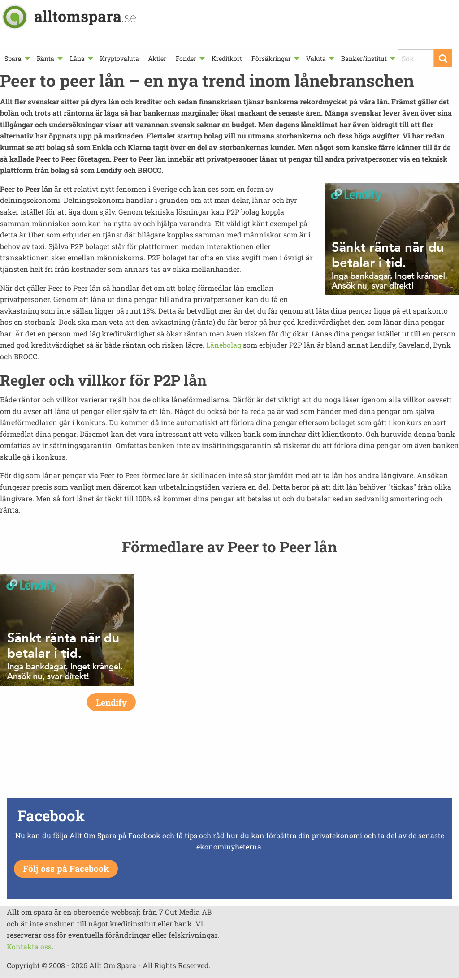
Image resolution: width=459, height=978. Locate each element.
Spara (13, 58)
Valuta (316, 58)
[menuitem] (16, 58)
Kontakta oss (29, 946)
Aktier (157, 58)
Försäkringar (271, 58)
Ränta (45, 58)
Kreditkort (227, 58)
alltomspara (85, 16)
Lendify (111, 702)
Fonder (186, 58)
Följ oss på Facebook (66, 868)
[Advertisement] (229, 763)
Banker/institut (364, 58)
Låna (77, 58)
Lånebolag (223, 344)
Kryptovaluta (119, 58)
